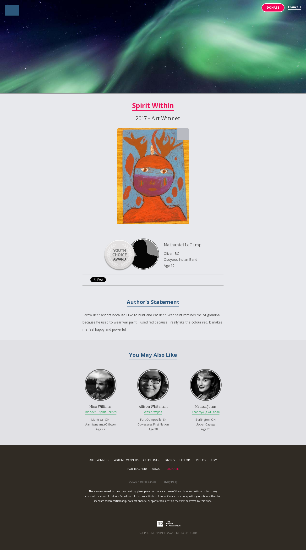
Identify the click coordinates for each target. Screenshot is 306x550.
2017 (141, 118)
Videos (201, 460)
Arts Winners (99, 460)
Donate (273, 8)
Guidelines (151, 460)
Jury (214, 460)
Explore (185, 460)
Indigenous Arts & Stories (153, 48)
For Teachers (137, 469)
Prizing (169, 460)
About (157, 469)
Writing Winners (126, 460)
